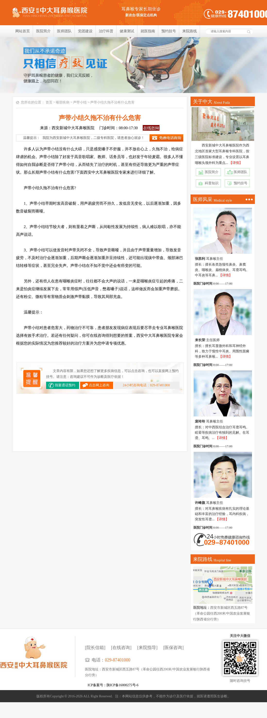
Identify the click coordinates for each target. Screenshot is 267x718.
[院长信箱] (95, 647)
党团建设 (85, 31)
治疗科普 (106, 31)
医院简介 (43, 31)
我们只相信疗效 (133, 65)
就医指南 (148, 31)
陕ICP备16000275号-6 (122, 685)
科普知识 (211, 183)
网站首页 (22, 31)
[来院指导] (147, 647)
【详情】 (235, 163)
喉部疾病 (62, 102)
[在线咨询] (121, 647)
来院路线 (189, 31)
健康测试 (127, 31)
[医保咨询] (173, 647)
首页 (49, 102)
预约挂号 (168, 31)
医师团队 (64, 31)
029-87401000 (117, 660)
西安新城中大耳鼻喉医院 (37, 656)
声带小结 (80, 102)
